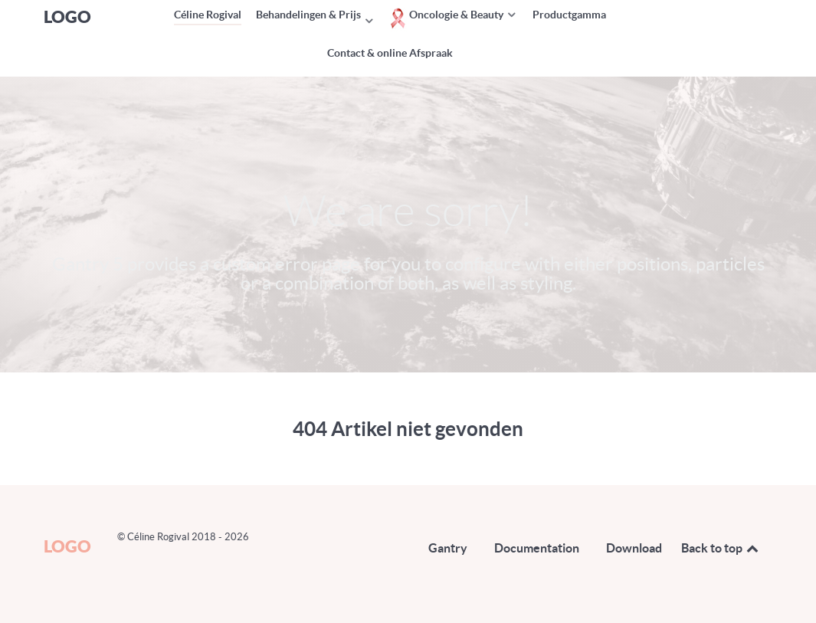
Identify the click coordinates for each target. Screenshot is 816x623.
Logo (67, 16)
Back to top (721, 548)
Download (634, 548)
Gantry (447, 548)
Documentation (536, 548)
